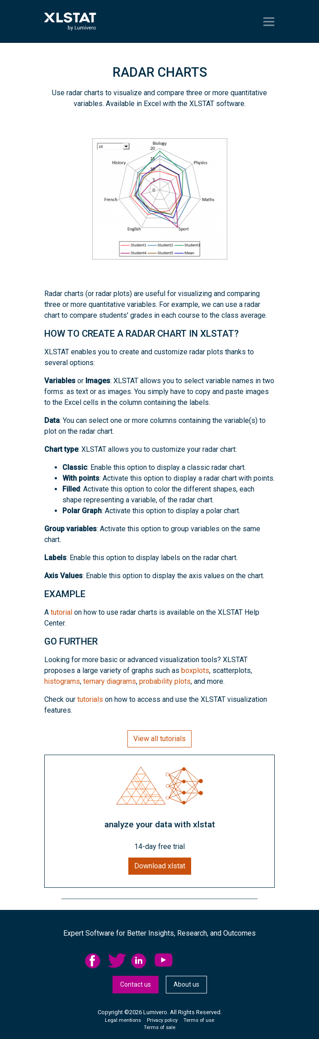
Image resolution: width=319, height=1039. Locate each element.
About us (186, 984)
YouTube (164, 961)
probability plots (165, 681)
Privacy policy (162, 1020)
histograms (62, 681)
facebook (94, 961)
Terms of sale (159, 1027)
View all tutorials (159, 738)
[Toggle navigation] (268, 22)
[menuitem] (96, 961)
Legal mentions (123, 1020)
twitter (117, 961)
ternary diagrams (109, 681)
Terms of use (198, 1020)
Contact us (135, 984)
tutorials (90, 699)
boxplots (195, 670)
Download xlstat (159, 866)
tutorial (61, 612)
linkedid (140, 961)
